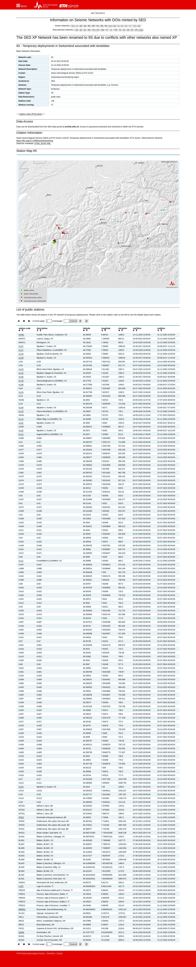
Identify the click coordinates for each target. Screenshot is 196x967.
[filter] (22, 330)
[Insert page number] (49, 321)
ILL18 (21, 381)
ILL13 (21, 411)
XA (93, 30)
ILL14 (21, 419)
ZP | (136, 30)
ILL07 (21, 346)
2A (77, 30)
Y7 (130, 25)
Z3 (124, 30)
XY (126, 25)
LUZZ (21, 886)
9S (106, 25)
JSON (43, 143)
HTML (37, 143)
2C (85, 30)
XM (102, 30)
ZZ (138, 25)
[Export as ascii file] (86, 321)
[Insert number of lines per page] (66, 321)
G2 (114, 25)
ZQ (140, 30)
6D (89, 30)
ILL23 (21, 369)
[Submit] (73, 321)
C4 (110, 25)
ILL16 (21, 354)
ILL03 (21, 787)
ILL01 (21, 423)
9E (102, 25)
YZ (134, 25)
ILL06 (21, 358)
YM (115, 30)
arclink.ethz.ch (72, 126)
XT (107, 30)
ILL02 (21, 430)
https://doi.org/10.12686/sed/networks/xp (34, 140)
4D (80, 25)
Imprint (60, 953)
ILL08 (21, 384)
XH (97, 30)
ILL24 (21, 392)
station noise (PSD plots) (30, 114)
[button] (21, 6)
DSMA (21, 932)
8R (93, 25)
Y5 (120, 30)
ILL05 (21, 377)
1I (77, 25)
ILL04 (21, 407)
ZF (132, 30)
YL (111, 30)
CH (73, 25)
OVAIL (21, 335)
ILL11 (21, 561)
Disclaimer (51, 953)
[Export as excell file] (80, 321)
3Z (81, 30)
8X (97, 25)
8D (89, 25)
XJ (122, 25)
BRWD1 (22, 909)
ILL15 (21, 373)
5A (85, 25)
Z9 (128, 30)
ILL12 (21, 434)
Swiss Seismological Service (33, 953)
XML (49, 143)
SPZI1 (21, 817)
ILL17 (21, 350)
